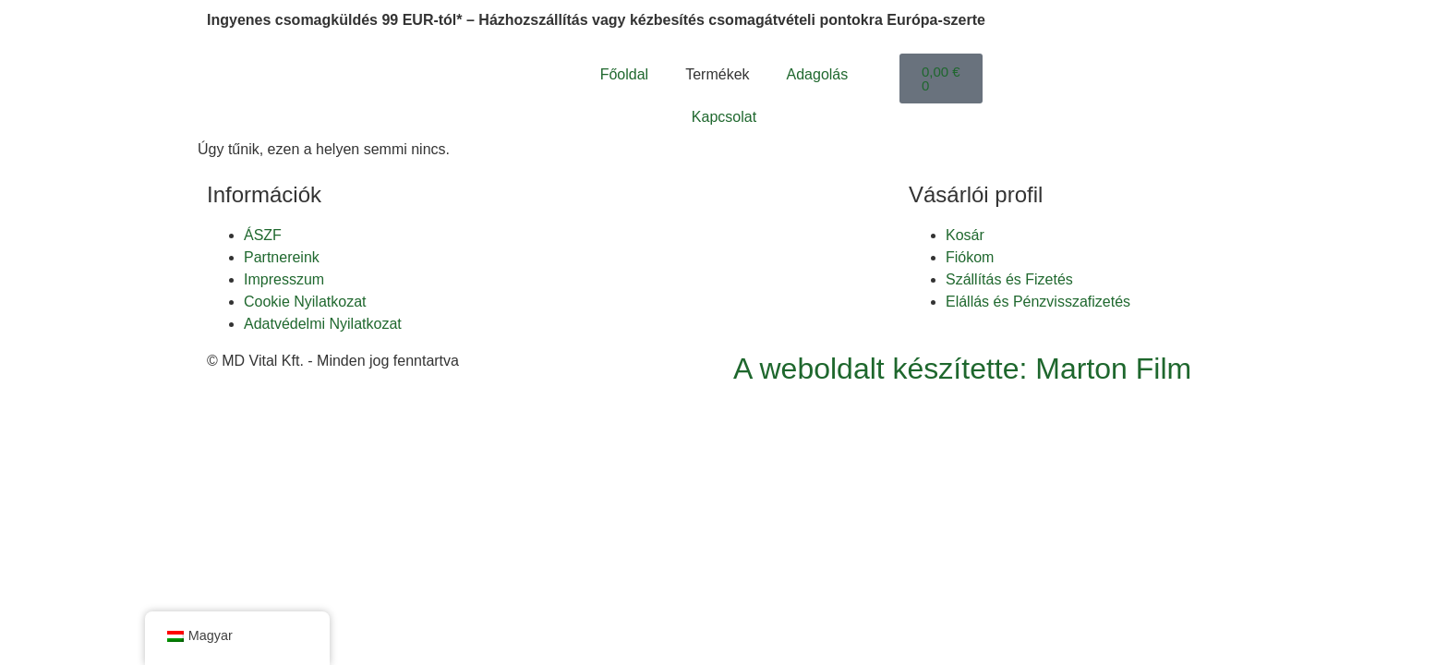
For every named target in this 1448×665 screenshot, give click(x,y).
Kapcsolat (724, 117)
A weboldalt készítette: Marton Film (962, 368)
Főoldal (624, 74)
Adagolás (818, 74)
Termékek (717, 74)
